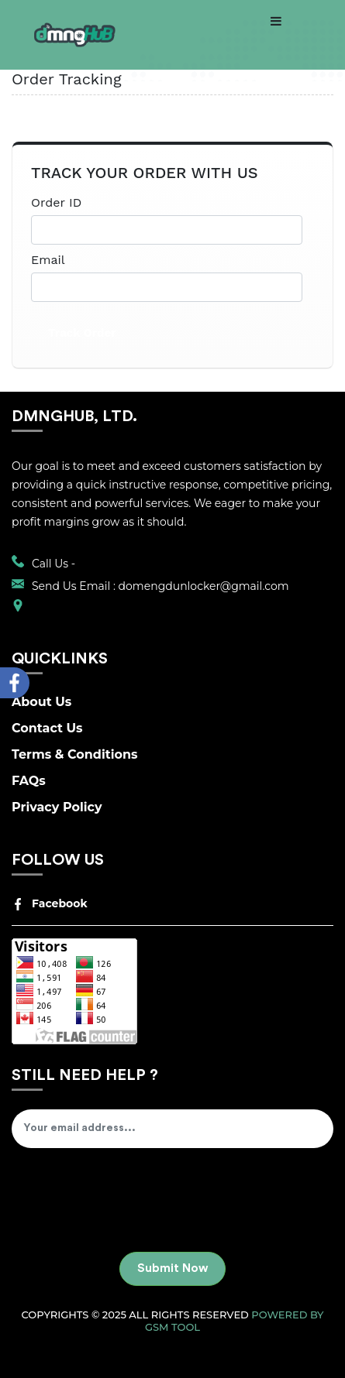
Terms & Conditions (75, 754)
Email (48, 259)
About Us (41, 701)
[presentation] (129, 1201)
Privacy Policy (57, 807)
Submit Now (172, 1268)
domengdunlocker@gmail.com (204, 586)
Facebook (50, 903)
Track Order (82, 333)
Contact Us (47, 728)
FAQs (29, 780)
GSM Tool (172, 1327)
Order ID (56, 202)
